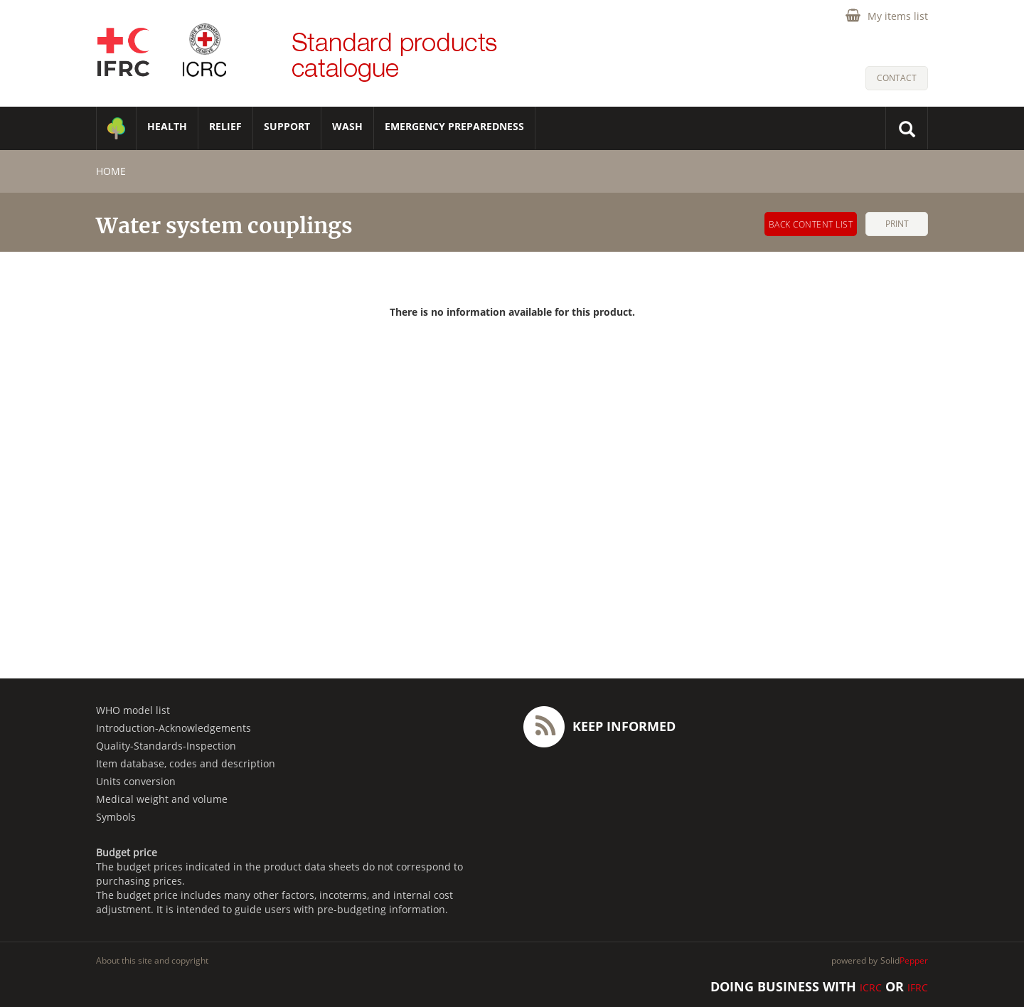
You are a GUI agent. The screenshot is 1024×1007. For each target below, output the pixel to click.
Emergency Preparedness (454, 126)
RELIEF (225, 126)
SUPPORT (287, 126)
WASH (347, 126)
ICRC (871, 987)
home (111, 171)
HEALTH (167, 126)
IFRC (917, 987)
